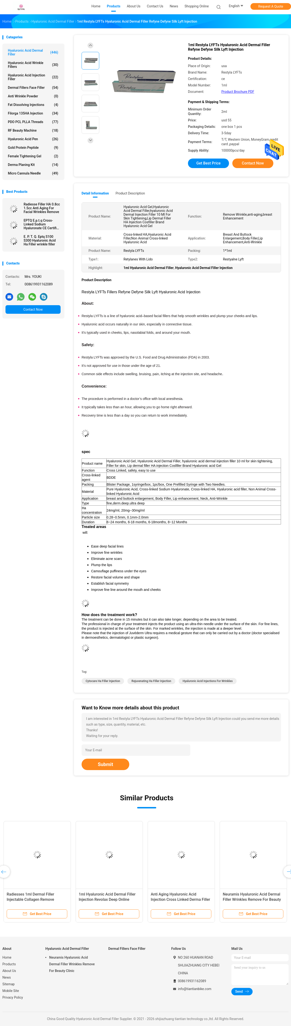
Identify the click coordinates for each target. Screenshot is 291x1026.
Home (6, 957)
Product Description (130, 193)
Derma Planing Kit (33, 164)
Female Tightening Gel (33, 156)
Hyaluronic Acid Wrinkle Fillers (33, 65)
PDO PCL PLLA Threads (33, 122)
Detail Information (95, 193)
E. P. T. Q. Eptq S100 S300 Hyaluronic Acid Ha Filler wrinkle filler (40, 240)
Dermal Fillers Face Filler (33, 87)
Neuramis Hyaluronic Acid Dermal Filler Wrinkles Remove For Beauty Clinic (252, 899)
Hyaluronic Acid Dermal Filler (33, 52)
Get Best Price (208, 163)
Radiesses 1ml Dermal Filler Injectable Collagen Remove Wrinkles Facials (30, 899)
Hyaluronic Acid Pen (33, 139)
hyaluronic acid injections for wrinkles (208, 681)
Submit (105, 764)
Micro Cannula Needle (33, 173)
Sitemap (8, 984)
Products (9, 964)
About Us (9, 971)
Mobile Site (10, 991)
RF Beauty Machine (33, 130)
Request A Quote (270, 6)
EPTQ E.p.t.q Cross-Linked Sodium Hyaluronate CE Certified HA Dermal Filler (42, 224)
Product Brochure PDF (237, 92)
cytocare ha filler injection (103, 681)
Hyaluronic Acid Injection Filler (33, 77)
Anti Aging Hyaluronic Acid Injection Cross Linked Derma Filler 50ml (180, 899)
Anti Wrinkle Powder (33, 96)
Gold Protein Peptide (33, 147)
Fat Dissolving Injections (33, 104)
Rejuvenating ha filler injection (151, 681)
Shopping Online (197, 6)
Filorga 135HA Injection (33, 113)
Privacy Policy (12, 997)
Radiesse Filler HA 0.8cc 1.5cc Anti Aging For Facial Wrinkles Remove (42, 208)
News (6, 977)
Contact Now (33, 309)
